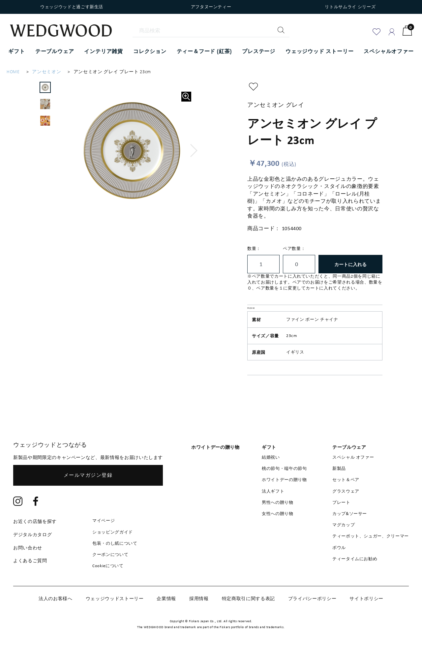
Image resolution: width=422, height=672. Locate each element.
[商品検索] (211, 30)
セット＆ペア (345, 495)
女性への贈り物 (277, 529)
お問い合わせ (27, 563)
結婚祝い (271, 472)
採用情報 (199, 614)
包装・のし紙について (114, 559)
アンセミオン (46, 72)
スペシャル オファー (353, 472)
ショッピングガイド (112, 547)
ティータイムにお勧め (354, 574)
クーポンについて (110, 570)
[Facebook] (36, 517)
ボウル (339, 563)
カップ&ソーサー (349, 529)
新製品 (339, 484)
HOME (13, 72)
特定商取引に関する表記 (248, 614)
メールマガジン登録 (88, 491)
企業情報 (166, 614)
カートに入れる (350, 264)
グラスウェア (345, 506)
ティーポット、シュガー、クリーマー (370, 552)
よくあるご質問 (30, 576)
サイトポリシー (366, 614)
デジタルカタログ (32, 550)
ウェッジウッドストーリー (115, 614)
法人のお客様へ (56, 614)
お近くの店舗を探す (35, 537)
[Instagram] (18, 517)
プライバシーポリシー (312, 614)
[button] (194, 150)
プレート (341, 518)
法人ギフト (273, 506)
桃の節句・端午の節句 (284, 484)
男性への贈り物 (277, 518)
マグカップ (343, 540)
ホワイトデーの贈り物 (284, 495)
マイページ (103, 536)
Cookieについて (108, 581)
